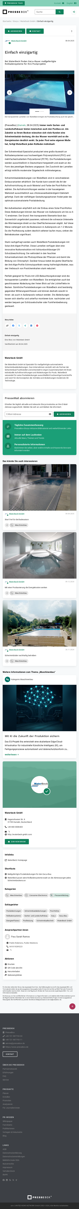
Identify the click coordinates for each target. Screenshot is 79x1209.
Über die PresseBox (14, 1065)
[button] (39, 94)
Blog (5, 1136)
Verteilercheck (9, 1171)
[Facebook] (4, 1180)
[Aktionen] (71, 31)
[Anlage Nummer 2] (42, 111)
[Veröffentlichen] (72, 1006)
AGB (5, 1149)
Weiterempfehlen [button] (15, 975)
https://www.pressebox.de (16, 1047)
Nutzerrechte (8, 1164)
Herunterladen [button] (14, 971)
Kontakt (35, 31)
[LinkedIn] (7, 1180)
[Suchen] (60, 12)
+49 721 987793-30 (13, 1036)
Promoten (7, 1100)
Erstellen (6, 1097)
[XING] (16, 1180)
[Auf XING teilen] (25, 325)
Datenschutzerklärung (12, 1153)
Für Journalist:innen (11, 1108)
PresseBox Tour (14, 3)
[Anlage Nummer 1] (37, 111)
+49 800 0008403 (15, 827)
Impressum (7, 1167)
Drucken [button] (11, 964)
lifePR (5, 1175)
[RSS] (10, 1180)
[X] (13, 1180)
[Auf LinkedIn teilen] (31, 325)
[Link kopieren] (7, 325)
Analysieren (8, 1104)
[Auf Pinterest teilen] (37, 325)
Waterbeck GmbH (19, 41)
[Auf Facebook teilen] (13, 325)
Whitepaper (8, 1121)
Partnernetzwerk (10, 1069)
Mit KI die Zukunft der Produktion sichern (32, 736)
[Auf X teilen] (19, 325)
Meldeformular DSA (11, 1160)
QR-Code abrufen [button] (15, 968)
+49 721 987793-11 (13, 1040)
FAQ (4, 1076)
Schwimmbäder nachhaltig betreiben (20, 655)
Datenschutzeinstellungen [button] (14, 1156)
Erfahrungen (8, 1072)
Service (6, 1080)
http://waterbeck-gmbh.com (20, 834)
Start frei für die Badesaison (17, 519)
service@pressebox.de (54, 999)
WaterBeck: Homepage (17, 860)
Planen (6, 1093)
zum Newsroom (17, 842)
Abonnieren (15, 31)
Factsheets (7, 1125)
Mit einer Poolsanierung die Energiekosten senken (26, 587)
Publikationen (8, 1128)
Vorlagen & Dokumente (12, 1132)
